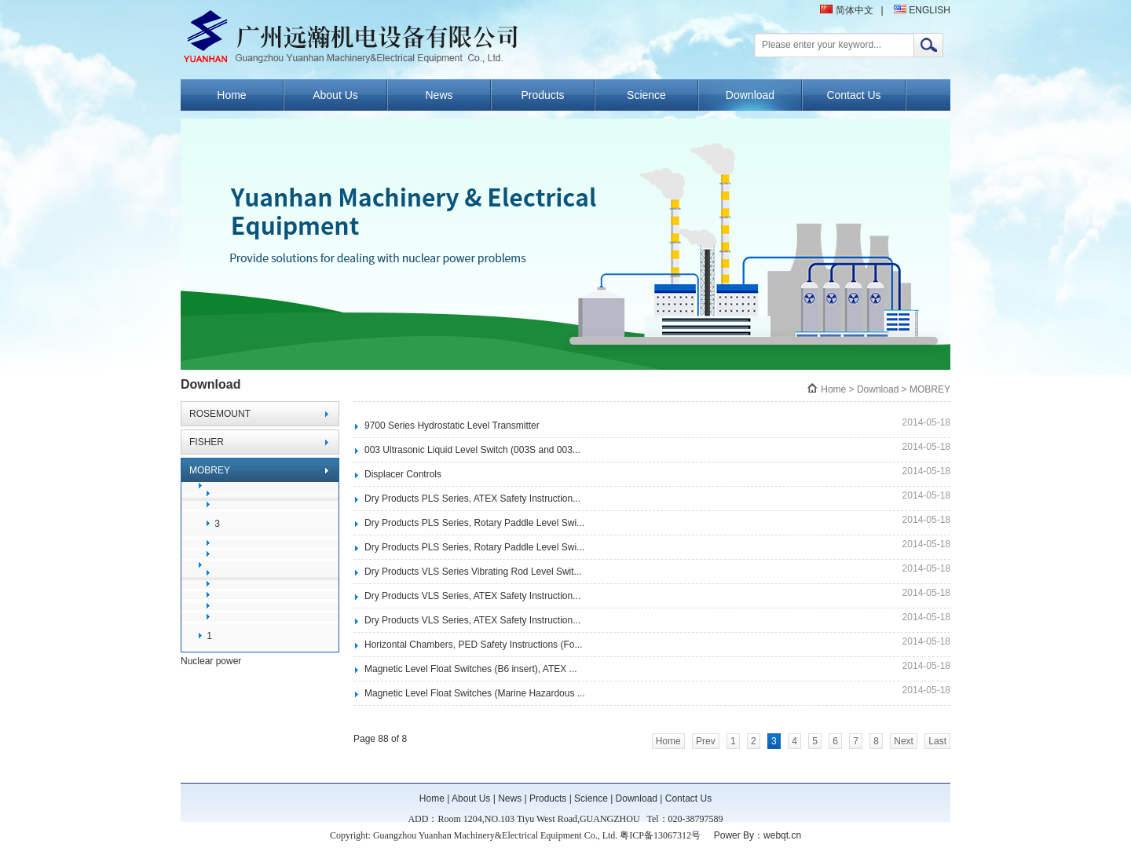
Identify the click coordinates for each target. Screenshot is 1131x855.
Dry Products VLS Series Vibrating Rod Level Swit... (473, 571)
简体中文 (846, 10)
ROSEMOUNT (220, 413)
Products (542, 95)
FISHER (206, 442)
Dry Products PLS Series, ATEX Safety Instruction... (472, 498)
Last (937, 741)
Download (750, 95)
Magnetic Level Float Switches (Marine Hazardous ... (474, 693)
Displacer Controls (402, 474)
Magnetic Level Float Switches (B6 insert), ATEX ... (470, 668)
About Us (335, 95)
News (438, 95)
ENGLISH (922, 10)
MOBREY (209, 470)
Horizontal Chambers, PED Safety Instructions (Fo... (473, 644)
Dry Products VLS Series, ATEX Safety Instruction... (472, 595)
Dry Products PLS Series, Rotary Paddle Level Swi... (474, 522)
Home (231, 95)
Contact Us (853, 95)
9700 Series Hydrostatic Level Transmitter (452, 425)
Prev (706, 741)
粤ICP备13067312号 (660, 835)
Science (646, 95)
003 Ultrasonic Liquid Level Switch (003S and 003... (472, 449)
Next (903, 741)
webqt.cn (782, 835)
